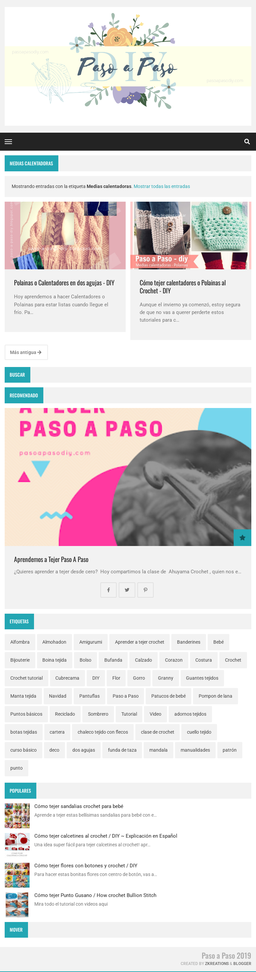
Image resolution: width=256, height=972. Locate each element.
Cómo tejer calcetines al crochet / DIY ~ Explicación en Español (105, 836)
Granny (165, 678)
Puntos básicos (26, 714)
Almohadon (54, 642)
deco (54, 750)
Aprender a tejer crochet (139, 642)
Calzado (143, 660)
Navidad (57, 696)
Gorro (139, 678)
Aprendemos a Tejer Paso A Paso (51, 559)
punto (16, 768)
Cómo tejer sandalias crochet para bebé (78, 806)
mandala (158, 750)
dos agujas (83, 750)
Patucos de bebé (168, 696)
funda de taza (122, 750)
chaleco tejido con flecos (103, 732)
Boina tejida (54, 660)
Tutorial (129, 714)
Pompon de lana (215, 696)
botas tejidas (23, 732)
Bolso (85, 660)
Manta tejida (23, 696)
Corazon (174, 660)
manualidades (195, 750)
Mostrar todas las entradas (162, 186)
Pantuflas (89, 696)
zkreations (217, 963)
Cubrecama (67, 678)
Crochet (233, 660)
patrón (230, 750)
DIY (95, 678)
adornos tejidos (190, 714)
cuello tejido (199, 732)
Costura (203, 660)
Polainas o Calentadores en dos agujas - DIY (64, 282)
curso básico (23, 750)
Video (155, 714)
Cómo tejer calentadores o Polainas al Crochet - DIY (183, 286)
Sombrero (98, 714)
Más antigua (25, 352)
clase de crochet (157, 732)
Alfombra (20, 642)
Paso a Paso (126, 696)
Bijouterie (20, 660)
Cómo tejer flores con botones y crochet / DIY (85, 866)
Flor (116, 678)
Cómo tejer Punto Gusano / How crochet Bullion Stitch (95, 895)
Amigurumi (90, 642)
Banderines (188, 642)
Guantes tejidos (202, 678)
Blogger (242, 963)
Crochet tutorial (26, 678)
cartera (57, 732)
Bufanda (113, 660)
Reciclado (65, 714)
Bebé (218, 642)
